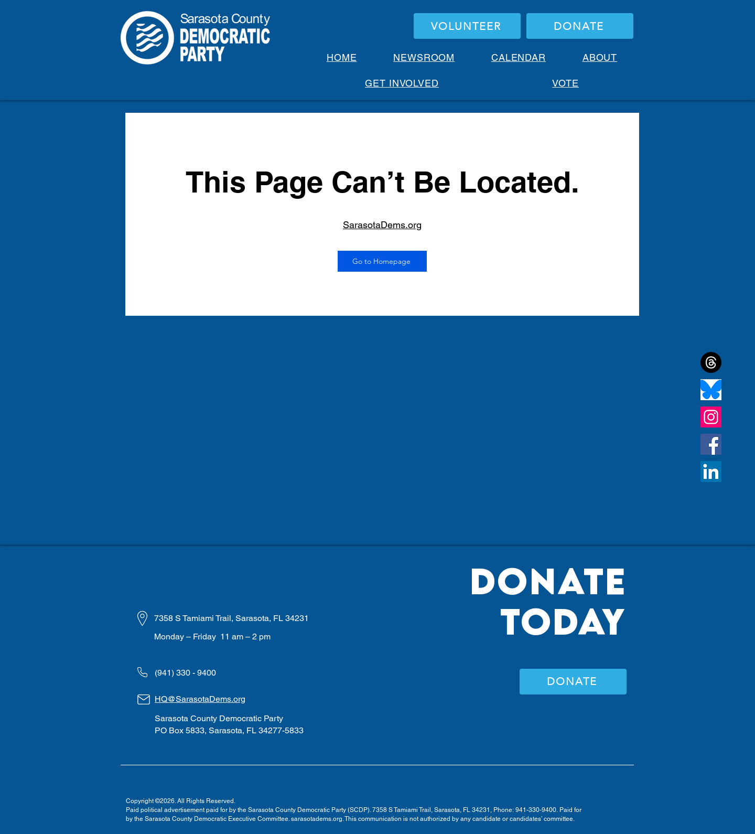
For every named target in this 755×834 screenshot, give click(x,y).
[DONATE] (579, 26)
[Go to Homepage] (382, 261)
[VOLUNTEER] (467, 26)
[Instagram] (710, 417)
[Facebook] (710, 444)
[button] (599, 57)
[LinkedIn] (710, 471)
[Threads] (710, 362)
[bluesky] (710, 389)
